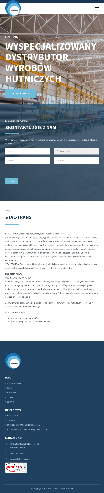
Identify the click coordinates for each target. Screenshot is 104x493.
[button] (97, 8)
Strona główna (14, 383)
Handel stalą (12, 416)
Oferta (10, 397)
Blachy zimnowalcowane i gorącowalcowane (27, 429)
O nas (9, 388)
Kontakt (10, 402)
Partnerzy (11, 392)
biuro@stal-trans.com (19, 459)
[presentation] (25, 172)
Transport (11, 420)
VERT (70, 488)
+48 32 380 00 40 (16, 453)
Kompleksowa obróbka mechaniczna (23, 425)
